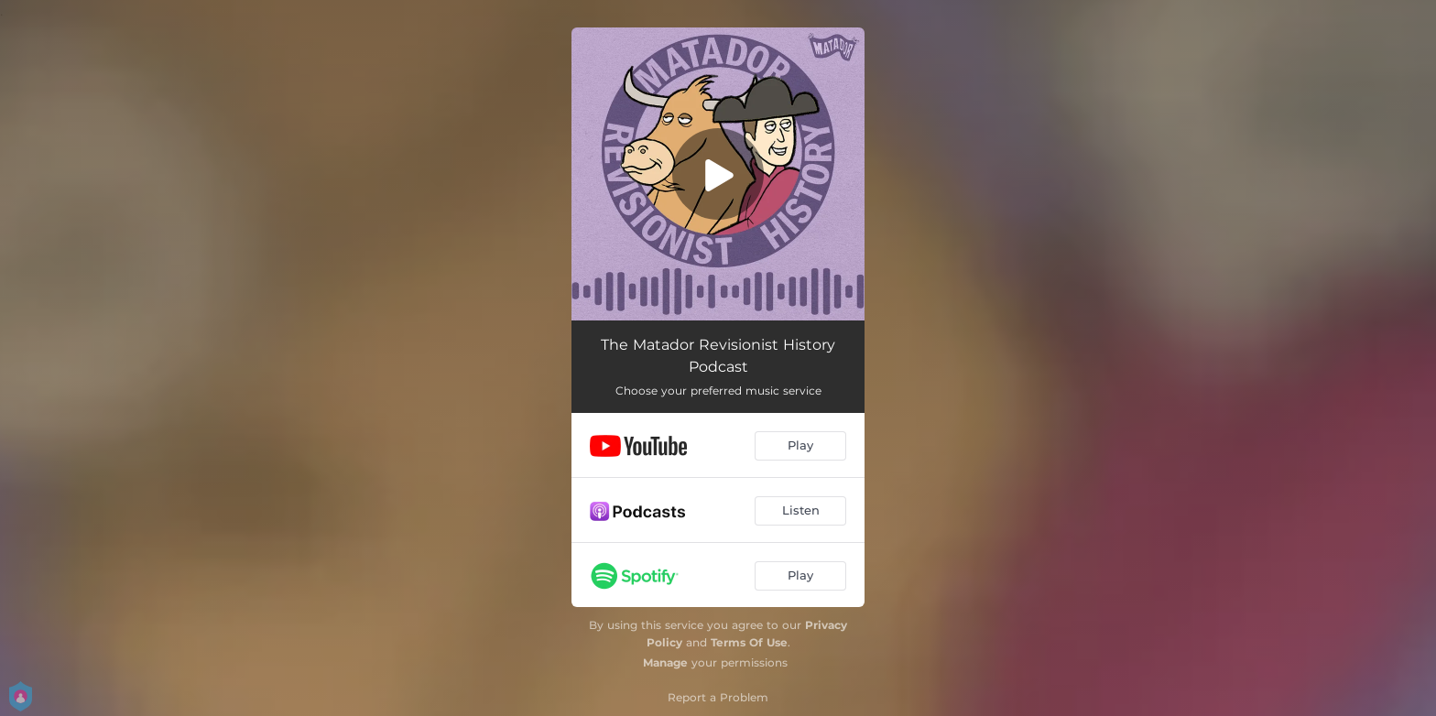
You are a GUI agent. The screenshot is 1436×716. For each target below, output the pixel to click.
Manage (665, 662)
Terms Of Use (749, 642)
